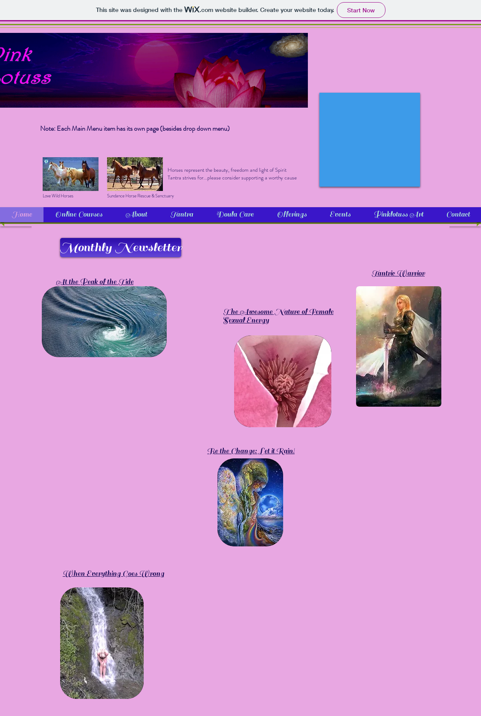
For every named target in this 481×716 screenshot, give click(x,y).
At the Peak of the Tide (94, 282)
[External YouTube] (369, 139)
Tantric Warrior (398, 273)
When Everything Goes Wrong (113, 573)
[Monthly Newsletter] (120, 247)
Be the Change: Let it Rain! (251, 451)
